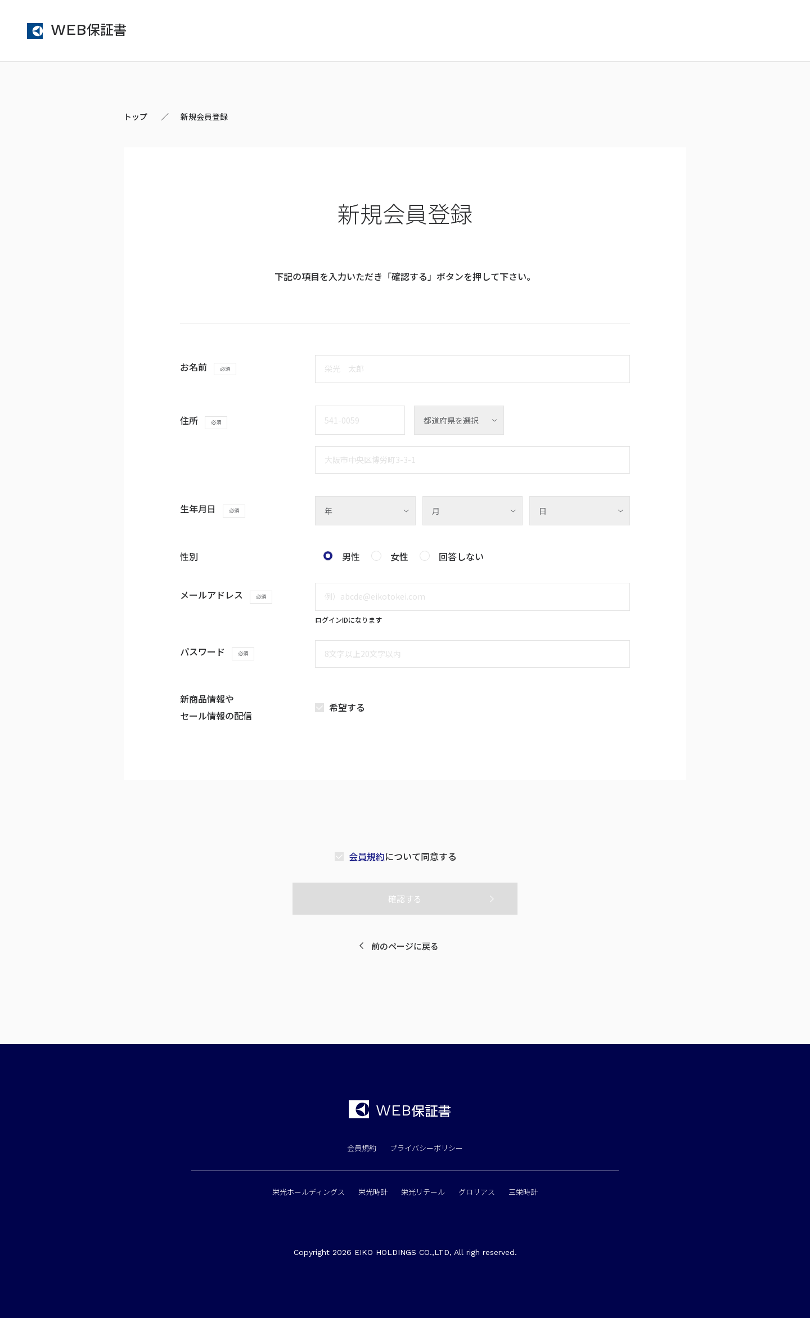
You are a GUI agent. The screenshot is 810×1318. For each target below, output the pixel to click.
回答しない (461, 556)
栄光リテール (423, 1191)
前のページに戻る (405, 946)
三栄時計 (523, 1191)
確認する (405, 899)
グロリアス (476, 1191)
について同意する (403, 856)
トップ (135, 116)
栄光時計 (373, 1191)
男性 (351, 556)
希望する (347, 707)
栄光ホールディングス (308, 1191)
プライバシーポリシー (426, 1147)
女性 (399, 556)
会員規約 (367, 856)
